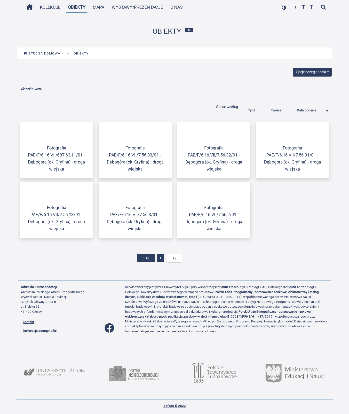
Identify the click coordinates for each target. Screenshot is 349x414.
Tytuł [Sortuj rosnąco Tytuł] (255, 109)
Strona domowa (42, 53)
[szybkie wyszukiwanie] (323, 7)
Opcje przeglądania (311, 72)
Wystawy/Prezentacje (137, 7)
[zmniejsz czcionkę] (296, 7)
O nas (176, 7)
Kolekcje (50, 7)
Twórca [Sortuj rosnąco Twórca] (280, 109)
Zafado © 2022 (174, 406)
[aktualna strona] (174, 258)
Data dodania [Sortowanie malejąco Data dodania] (310, 109)
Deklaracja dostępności (39, 331)
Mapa (98, 7)
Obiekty (76, 7)
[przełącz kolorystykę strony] (284, 7)
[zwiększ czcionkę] (312, 7)
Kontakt (28, 322)
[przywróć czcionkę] (304, 7)
